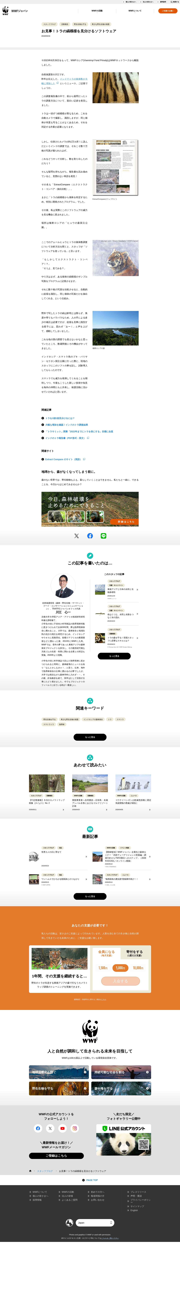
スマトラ (120, 719)
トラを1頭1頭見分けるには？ (60, 418)
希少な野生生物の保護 (100, 24)
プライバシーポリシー (141, 1201)
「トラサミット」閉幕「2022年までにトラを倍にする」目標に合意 (79, 431)
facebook (90, 536)
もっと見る (114, 656)
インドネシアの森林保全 (93, 719)
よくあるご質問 (69, 1200)
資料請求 (163, 2)
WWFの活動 (97, 11)
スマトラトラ (48, 724)
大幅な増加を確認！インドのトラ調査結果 (66, 425)
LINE (103, 536)
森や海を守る (122, 1091)
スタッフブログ (49, 24)
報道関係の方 (97, 1196)
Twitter (76, 536)
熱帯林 (61, 724)
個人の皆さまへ (131, 2)
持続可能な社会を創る (122, 1074)
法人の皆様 (67, 1196)
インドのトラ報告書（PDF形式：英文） (65, 438)
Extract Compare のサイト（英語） (63, 459)
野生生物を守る (80, 24)
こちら (103, 999)
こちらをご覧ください (110, 1238)
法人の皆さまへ (148, 2)
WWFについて (135, 11)
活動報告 (64, 24)
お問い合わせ (97, 1200)
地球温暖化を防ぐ (60, 1074)
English (134, 1210)
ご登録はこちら (56, 1155)
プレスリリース (138, 1192)
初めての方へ (97, 1192)
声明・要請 (136, 1196)
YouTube (62, 1128)
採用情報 (37, 1200)
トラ (109, 719)
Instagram (75, 1128)
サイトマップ (137, 1206)
